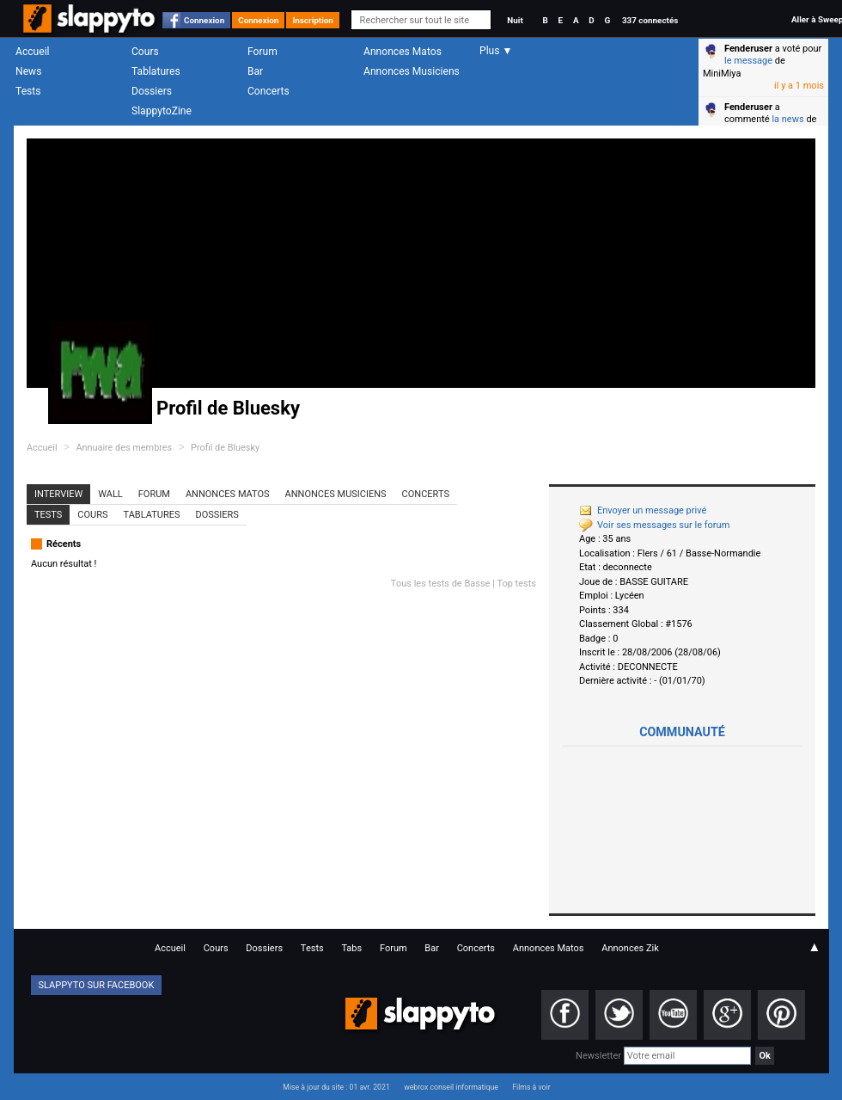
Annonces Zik (630, 948)
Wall (110, 494)
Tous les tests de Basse (441, 583)
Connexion (204, 20)
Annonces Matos (402, 52)
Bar (255, 71)
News (28, 71)
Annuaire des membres (124, 447)
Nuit (514, 20)
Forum (262, 52)
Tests (27, 91)
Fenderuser (748, 48)
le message (748, 60)
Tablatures (155, 71)
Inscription (312, 20)
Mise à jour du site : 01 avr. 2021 (336, 1087)
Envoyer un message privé (642, 510)
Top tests (516, 583)
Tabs (351, 948)
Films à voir (531, 1087)
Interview (58, 494)
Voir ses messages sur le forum (654, 525)
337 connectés (650, 20)
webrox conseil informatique (451, 1087)
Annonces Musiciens (411, 71)
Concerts (268, 91)
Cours (145, 52)
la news (787, 119)
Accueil (32, 52)
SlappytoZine (161, 111)
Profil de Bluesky (225, 447)
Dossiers (151, 91)
